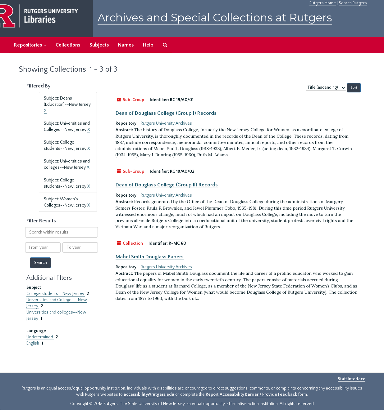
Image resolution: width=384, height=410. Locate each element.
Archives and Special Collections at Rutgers (215, 17)
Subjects (99, 45)
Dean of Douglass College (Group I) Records (166, 113)
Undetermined (40, 337)
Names (126, 45)
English (33, 343)
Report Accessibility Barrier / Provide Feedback (251, 394)
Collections (68, 45)
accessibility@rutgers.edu (149, 394)
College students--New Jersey (55, 293)
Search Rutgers (353, 3)
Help (148, 45)
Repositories (30, 45)
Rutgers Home (322, 3)
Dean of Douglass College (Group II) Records (167, 185)
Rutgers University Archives (166, 123)
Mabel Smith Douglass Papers (150, 257)
